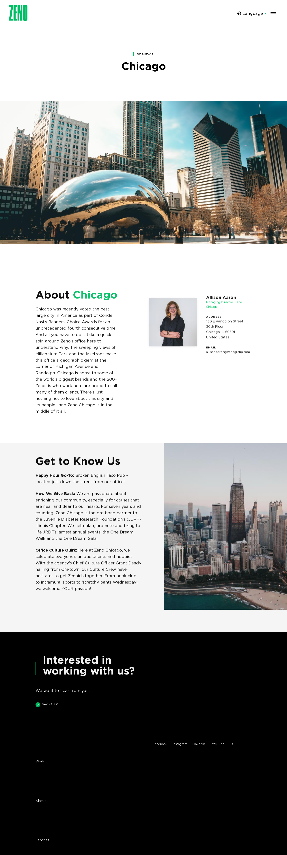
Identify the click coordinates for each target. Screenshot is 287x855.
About (41, 801)
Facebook (160, 744)
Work (40, 761)
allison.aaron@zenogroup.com (228, 354)
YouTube (218, 744)
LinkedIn (198, 744)
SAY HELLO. (47, 705)
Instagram (180, 744)
